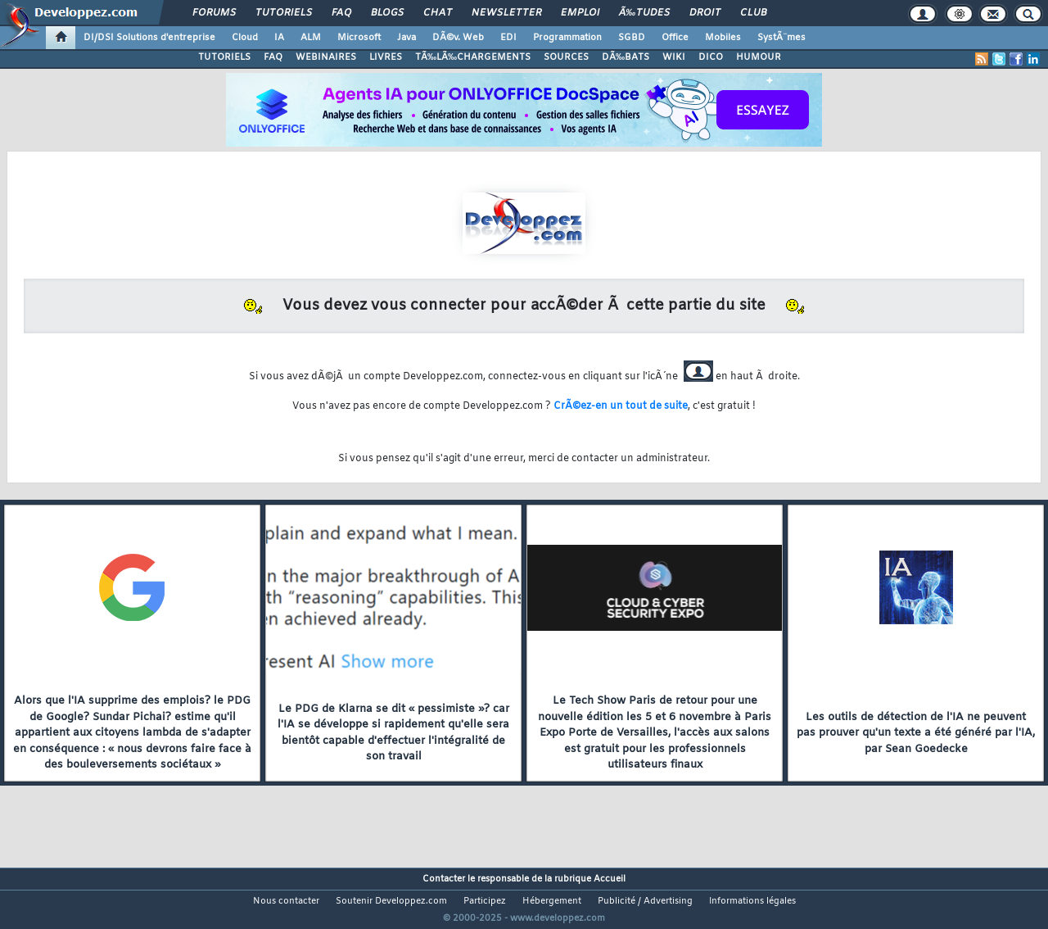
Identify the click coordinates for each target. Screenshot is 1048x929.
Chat (438, 13)
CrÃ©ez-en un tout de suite (620, 406)
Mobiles (723, 37)
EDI (508, 37)
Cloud (245, 37)
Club (753, 13)
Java (406, 37)
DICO (710, 57)
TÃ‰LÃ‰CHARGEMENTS (473, 57)
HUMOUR (758, 57)
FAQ (341, 13)
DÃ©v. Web (458, 37)
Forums (214, 13)
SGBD (631, 37)
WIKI (673, 57)
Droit (705, 13)
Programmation (567, 37)
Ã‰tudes (644, 13)
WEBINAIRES (326, 57)
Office (675, 37)
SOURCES (566, 57)
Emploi (580, 13)
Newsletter (506, 13)
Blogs (387, 13)
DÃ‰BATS (625, 57)
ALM (310, 37)
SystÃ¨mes (781, 37)
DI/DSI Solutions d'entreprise (149, 37)
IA (279, 37)
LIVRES (385, 57)
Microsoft (359, 37)
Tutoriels (284, 13)
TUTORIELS (224, 57)
